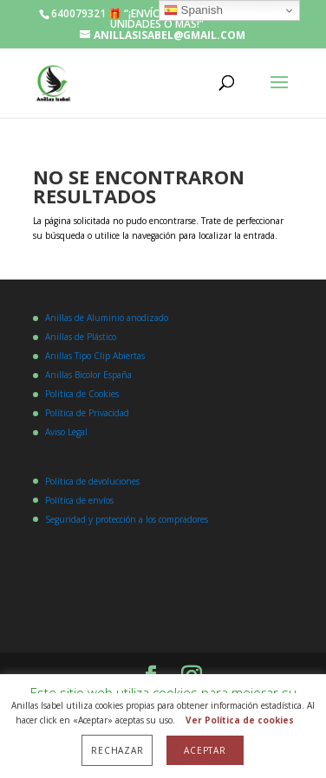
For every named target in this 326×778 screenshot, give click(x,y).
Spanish (193, 10)
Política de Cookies (82, 394)
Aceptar (204, 750)
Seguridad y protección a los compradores (126, 519)
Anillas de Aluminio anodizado (106, 318)
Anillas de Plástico (80, 337)
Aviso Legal (66, 432)
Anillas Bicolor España (88, 375)
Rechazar (117, 750)
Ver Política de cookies (240, 720)
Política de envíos (79, 500)
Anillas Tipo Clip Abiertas (95, 356)
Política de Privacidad (87, 413)
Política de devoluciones (92, 481)
